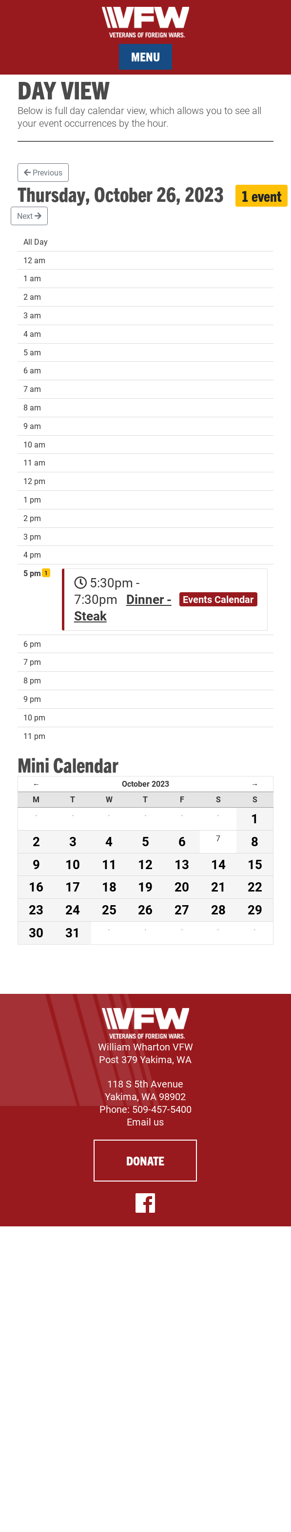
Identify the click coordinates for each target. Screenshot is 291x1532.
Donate (145, 1160)
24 (72, 909)
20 (182, 886)
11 (109, 864)
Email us (145, 1121)
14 (218, 864)
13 (182, 864)
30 (36, 932)
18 (109, 886)
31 (72, 932)
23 (36, 909)
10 (72, 864)
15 (255, 864)
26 (145, 909)
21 (218, 886)
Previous (43, 172)
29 (255, 909)
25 (109, 909)
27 (182, 909)
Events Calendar (218, 599)
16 (36, 886)
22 (255, 886)
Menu (145, 56)
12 (145, 864)
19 (145, 886)
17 (72, 886)
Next (29, 216)
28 (218, 909)
